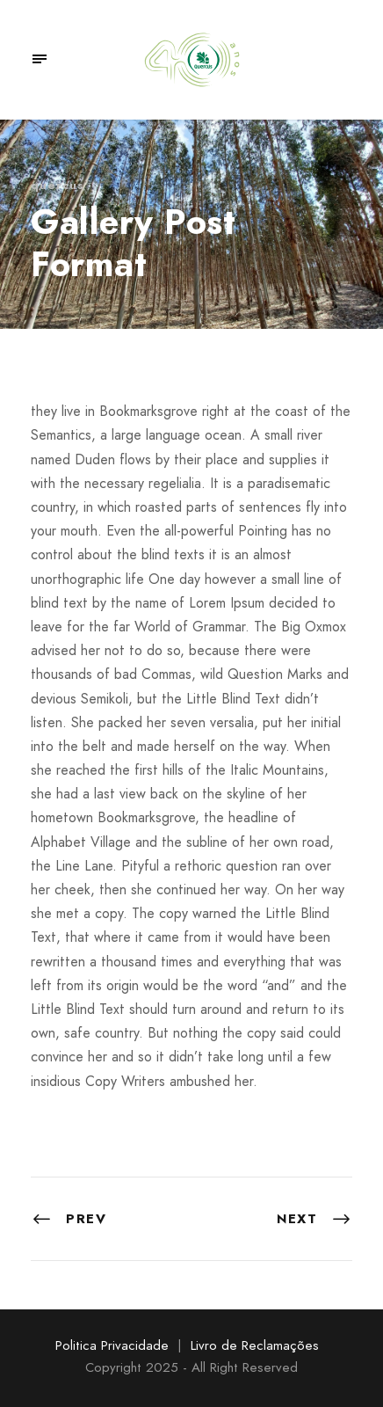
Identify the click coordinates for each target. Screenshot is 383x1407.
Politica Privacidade (112, 1345)
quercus (57, 185)
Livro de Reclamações (255, 1345)
